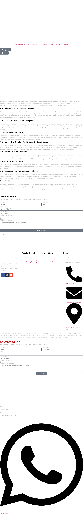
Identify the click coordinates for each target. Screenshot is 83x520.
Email (1, 206)
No (2, 219)
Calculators (43, 44)
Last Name (45, 202)
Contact (65, 44)
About (58, 44)
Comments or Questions (7, 363)
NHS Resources (32, 44)
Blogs (51, 44)
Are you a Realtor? (5, 215)
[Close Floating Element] (1, 380)
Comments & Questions (6, 220)
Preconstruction (20, 44)
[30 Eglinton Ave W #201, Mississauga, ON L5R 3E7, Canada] (41, 243)
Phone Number (4, 211)
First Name (3, 202)
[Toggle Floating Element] (1, 516)
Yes (2, 217)
